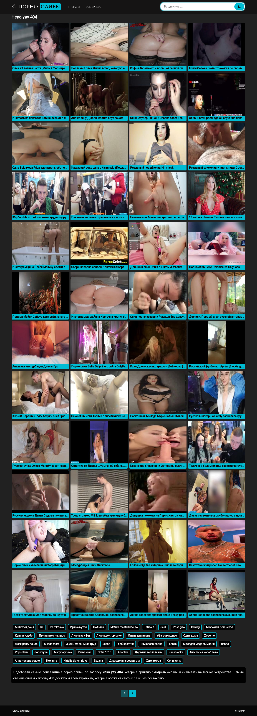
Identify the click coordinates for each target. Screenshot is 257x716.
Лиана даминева (139, 635)
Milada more (51, 644)
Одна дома (190, 635)
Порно (36, 6)
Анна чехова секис (27, 660)
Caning (195, 627)
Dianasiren (84, 652)
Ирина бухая (78, 627)
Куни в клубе (23, 635)
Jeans (106, 644)
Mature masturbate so (124, 627)
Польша (98, 627)
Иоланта (51, 660)
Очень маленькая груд (81, 644)
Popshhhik (21, 652)
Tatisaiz (149, 627)
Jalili (163, 627)
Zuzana (98, 660)
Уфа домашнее (167, 635)
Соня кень (174, 660)
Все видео (93, 7)
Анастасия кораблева (203, 652)
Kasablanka (176, 652)
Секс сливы (20, 710)
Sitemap (240, 710)
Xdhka (173, 644)
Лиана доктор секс (109, 635)
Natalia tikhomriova (75, 660)
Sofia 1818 (104, 652)
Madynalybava (63, 652)
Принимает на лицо (52, 635)
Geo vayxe (40, 652)
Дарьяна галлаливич (148, 652)
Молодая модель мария (199, 644)
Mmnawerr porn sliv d (219, 627)
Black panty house (26, 644)
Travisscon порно (151, 644)
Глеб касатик (125, 644)
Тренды (74, 7)
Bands (225, 644)
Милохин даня (24, 627)
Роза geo (179, 627)
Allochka (123, 652)
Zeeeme (209, 635)
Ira (41, 627)
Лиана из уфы (80, 635)
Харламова (153, 660)
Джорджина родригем (124, 660)
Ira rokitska (57, 627)
